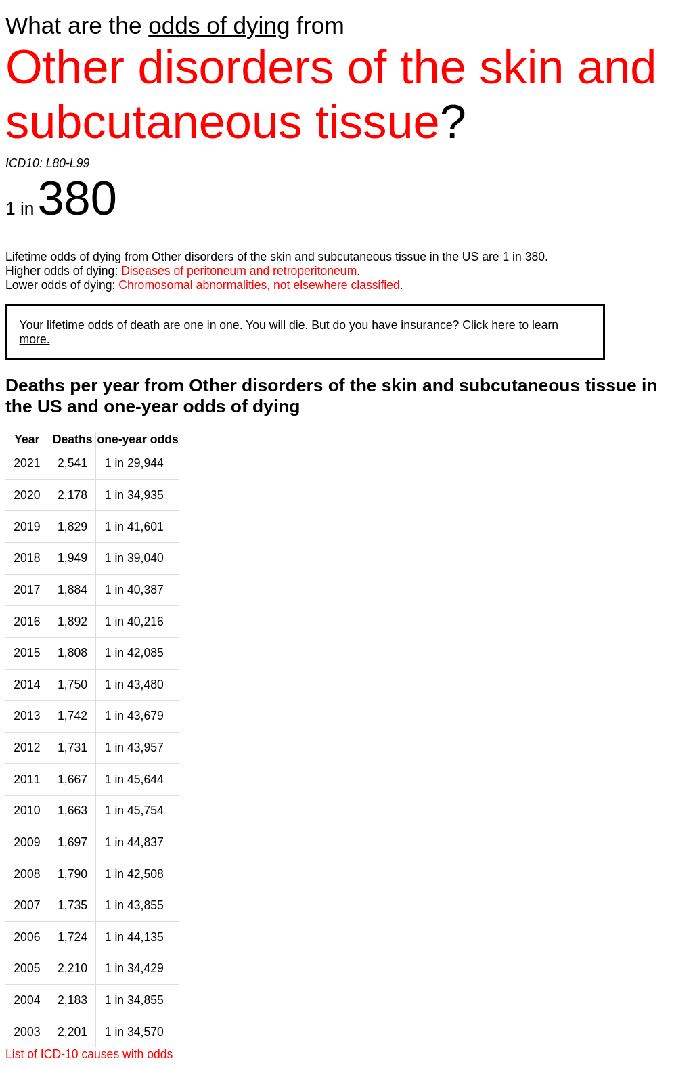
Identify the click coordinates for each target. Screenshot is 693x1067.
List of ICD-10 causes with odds (89, 1054)
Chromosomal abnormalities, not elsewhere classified (259, 285)
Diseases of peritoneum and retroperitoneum (239, 271)
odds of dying (219, 25)
